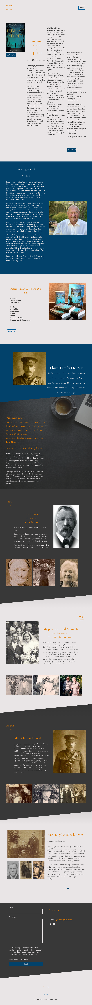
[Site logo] (12, 13)
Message (12, 917)
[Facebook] (51, 924)
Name (11, 907)
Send (26, 964)
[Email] (54, 924)
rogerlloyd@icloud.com (64, 920)
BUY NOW (11, 55)
